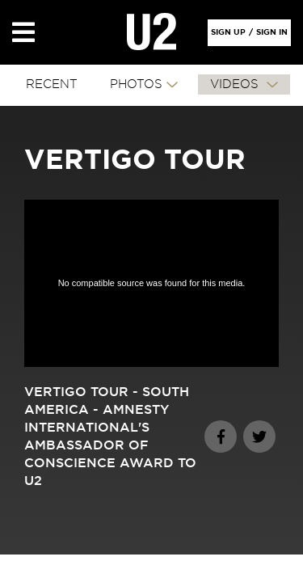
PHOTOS (136, 84)
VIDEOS (236, 84)
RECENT (52, 84)
